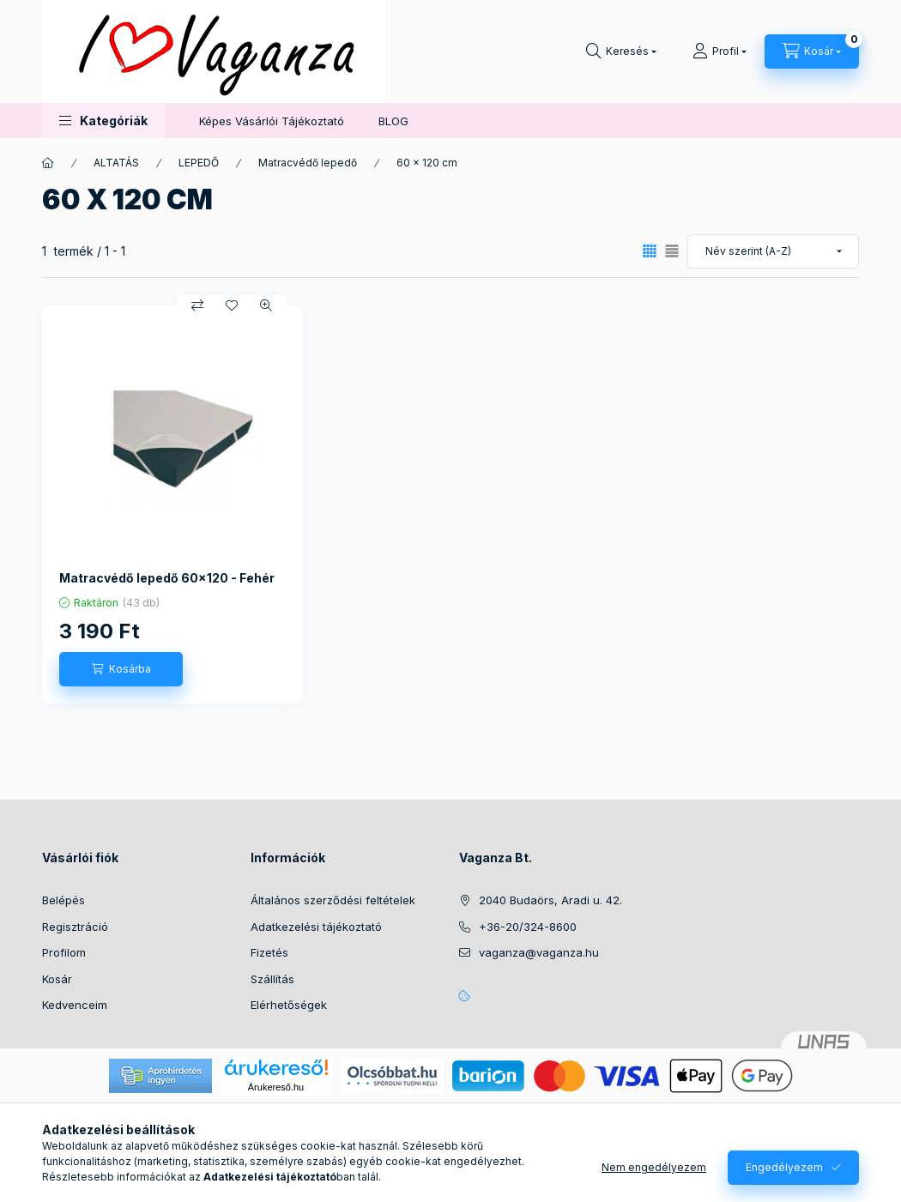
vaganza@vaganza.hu (539, 952)
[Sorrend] (773, 251)
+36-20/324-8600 (528, 926)
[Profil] (719, 51)
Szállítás (272, 979)
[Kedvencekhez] (232, 305)
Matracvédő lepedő (307, 162)
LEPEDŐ (198, 162)
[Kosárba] (121, 669)
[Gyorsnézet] (266, 305)
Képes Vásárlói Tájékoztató (271, 121)
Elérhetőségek (289, 1005)
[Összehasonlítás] (197, 305)
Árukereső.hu (276, 1087)
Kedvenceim (74, 1005)
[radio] (672, 251)
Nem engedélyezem (654, 1167)
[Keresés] (621, 51)
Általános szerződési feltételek (333, 900)
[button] (103, 120)
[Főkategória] (48, 163)
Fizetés (269, 952)
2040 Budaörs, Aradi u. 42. (550, 900)
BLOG (393, 121)
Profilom (64, 952)
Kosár (57, 979)
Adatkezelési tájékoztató (316, 926)
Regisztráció (75, 926)
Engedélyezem (784, 1167)
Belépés (63, 900)
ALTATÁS (116, 162)
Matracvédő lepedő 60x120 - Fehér (167, 578)
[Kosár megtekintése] (812, 51)
